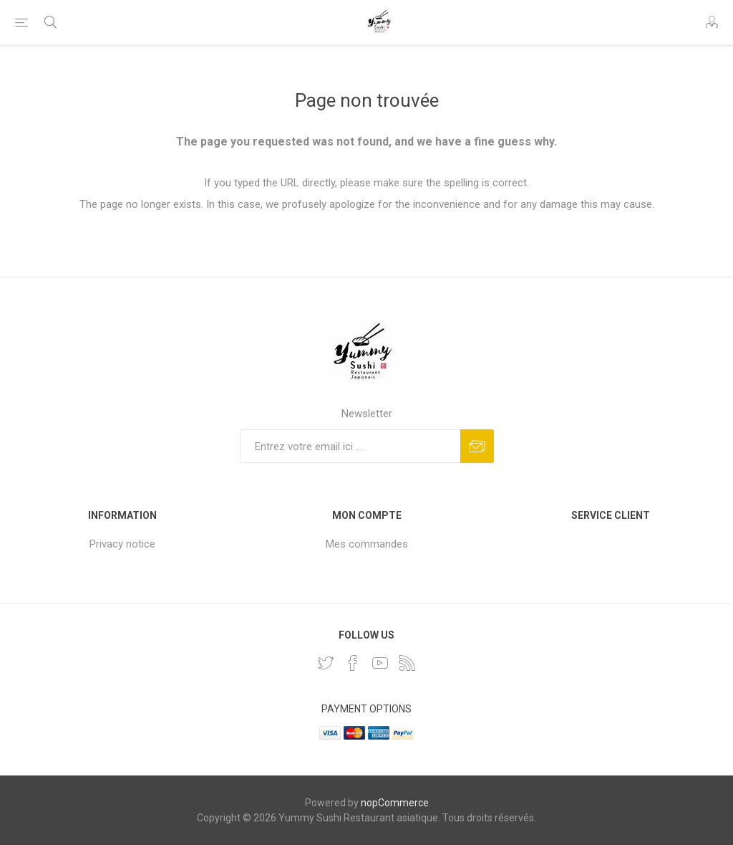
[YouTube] (380, 662)
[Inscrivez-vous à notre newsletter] (350, 446)
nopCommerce (395, 802)
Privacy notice (122, 544)
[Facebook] (352, 662)
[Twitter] (325, 662)
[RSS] (407, 662)
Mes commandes (367, 544)
